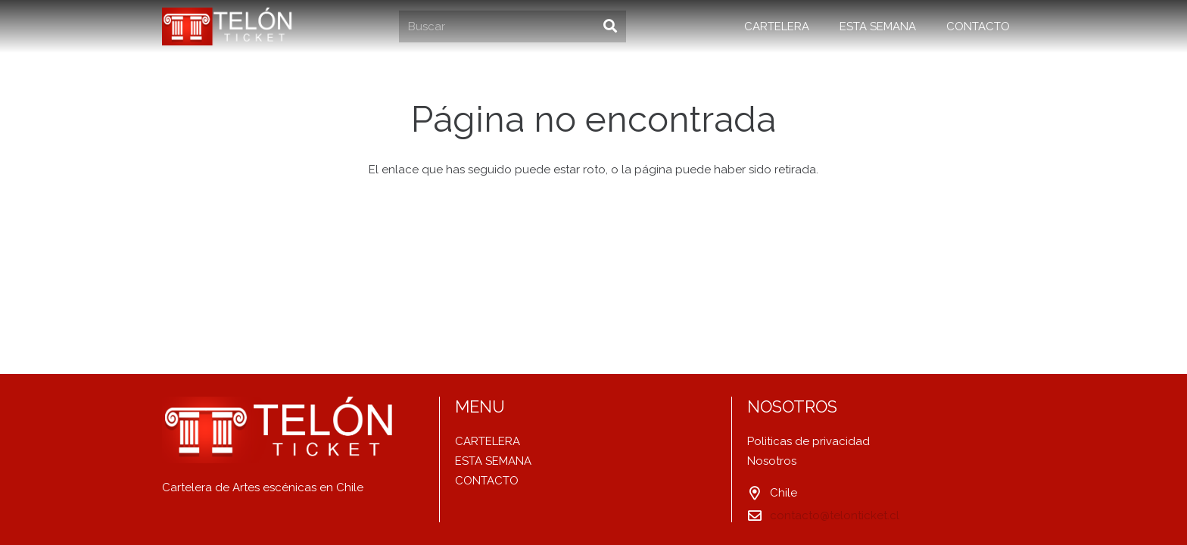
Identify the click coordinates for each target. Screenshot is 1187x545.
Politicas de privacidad (808, 441)
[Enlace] (229, 26)
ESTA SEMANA (493, 461)
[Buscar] (512, 26)
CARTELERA (487, 441)
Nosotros (771, 461)
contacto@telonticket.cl (834, 515)
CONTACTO (487, 480)
